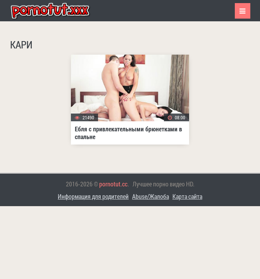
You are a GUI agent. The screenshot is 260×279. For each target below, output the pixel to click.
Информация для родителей (93, 196)
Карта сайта (187, 196)
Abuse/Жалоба (150, 196)
